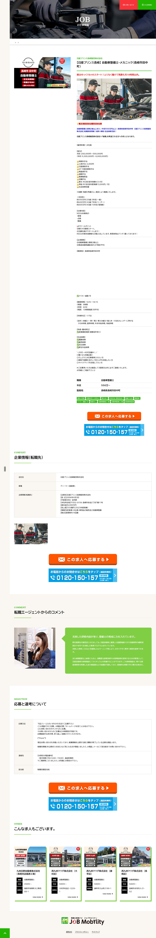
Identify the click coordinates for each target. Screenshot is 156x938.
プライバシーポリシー (82, 931)
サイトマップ (96, 931)
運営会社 (69, 931)
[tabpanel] (42, 72)
